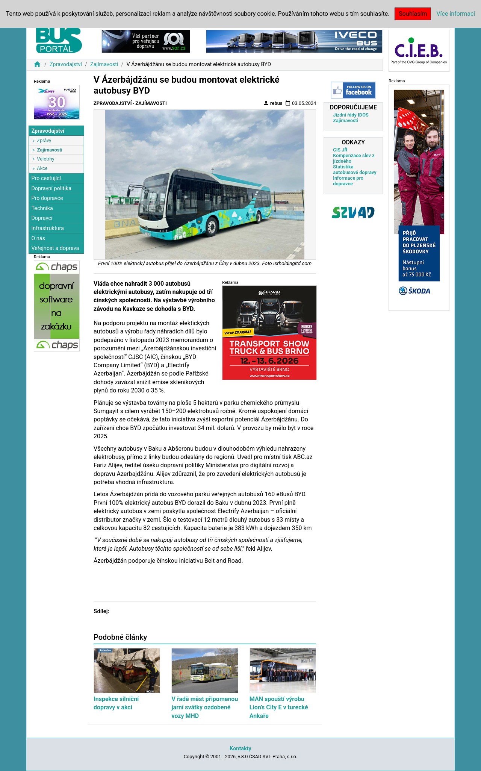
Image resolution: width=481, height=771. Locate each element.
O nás (38, 238)
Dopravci (41, 218)
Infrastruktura (47, 228)
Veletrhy (45, 159)
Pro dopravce (47, 198)
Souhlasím (413, 13)
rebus (273, 103)
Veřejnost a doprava (55, 248)
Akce (42, 168)
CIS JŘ (340, 150)
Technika (42, 208)
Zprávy (44, 140)
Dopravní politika (51, 188)
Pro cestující (46, 178)
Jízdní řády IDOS (351, 115)
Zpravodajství (66, 64)
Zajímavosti (104, 64)
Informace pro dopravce (348, 180)
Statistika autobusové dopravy (354, 169)
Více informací (455, 13)
